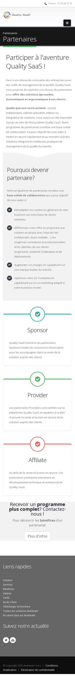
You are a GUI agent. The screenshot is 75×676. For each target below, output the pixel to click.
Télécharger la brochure (16, 606)
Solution (7, 580)
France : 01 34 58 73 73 (60, 3)
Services (8, 584)
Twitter (6, 640)
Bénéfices (8, 589)
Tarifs (6, 597)
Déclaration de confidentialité (38, 669)
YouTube (13, 640)
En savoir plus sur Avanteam (19, 615)
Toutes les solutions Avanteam (20, 610)
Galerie (7, 593)
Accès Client (10, 602)
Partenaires (10, 33)
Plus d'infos (37, 536)
